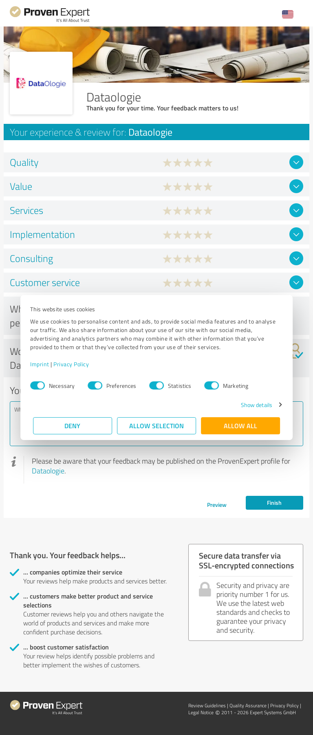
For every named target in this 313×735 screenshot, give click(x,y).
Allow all (240, 425)
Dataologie (48, 470)
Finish (274, 502)
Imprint (42, 364)
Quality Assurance (248, 705)
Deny (73, 425)
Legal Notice (201, 712)
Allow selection (156, 425)
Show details (253, 405)
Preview (217, 504)
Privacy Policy (74, 364)
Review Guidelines (207, 705)
